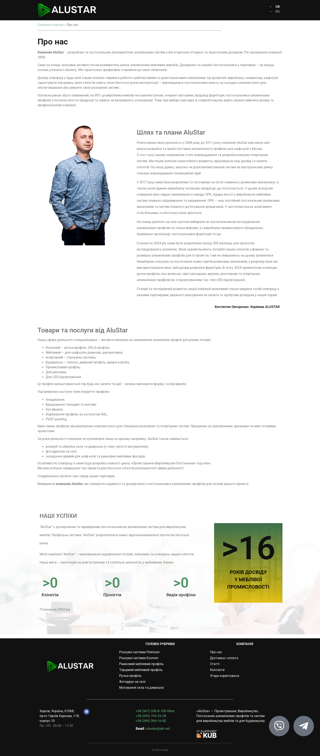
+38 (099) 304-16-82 (151, 721)
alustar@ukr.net (158, 729)
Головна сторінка (50, 25)
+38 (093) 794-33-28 (151, 716)
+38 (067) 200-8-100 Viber (155, 711)
